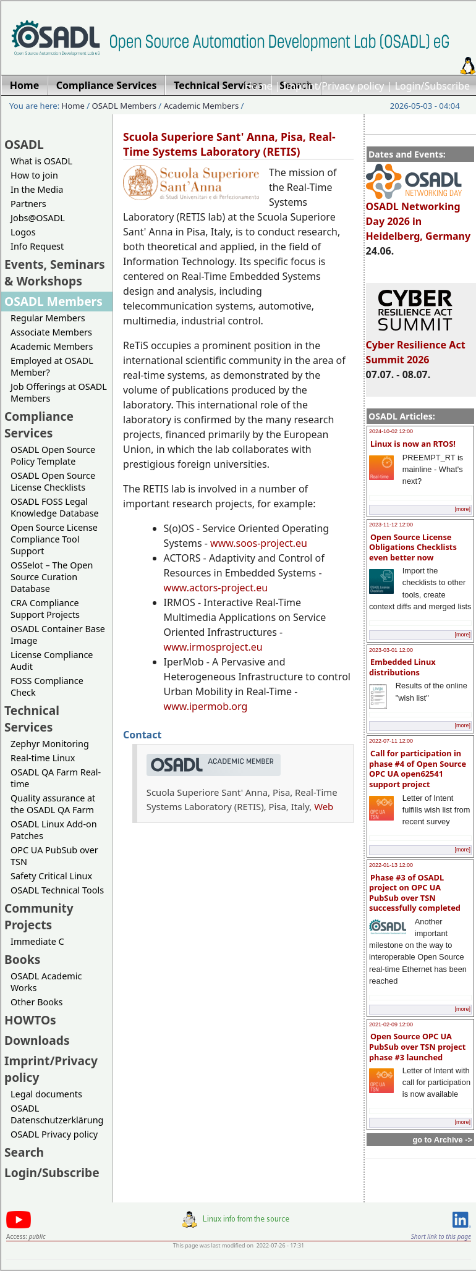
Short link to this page (441, 1236)
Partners (28, 203)
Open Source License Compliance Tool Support (54, 539)
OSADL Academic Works (46, 982)
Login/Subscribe (432, 86)
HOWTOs (30, 1019)
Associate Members (51, 332)
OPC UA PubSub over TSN (54, 856)
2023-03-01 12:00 (391, 650)
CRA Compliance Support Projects (45, 608)
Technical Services (31, 718)
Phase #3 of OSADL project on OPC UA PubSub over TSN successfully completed (415, 893)
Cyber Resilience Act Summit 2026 (415, 346)
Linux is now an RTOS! (413, 443)
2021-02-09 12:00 (391, 1024)
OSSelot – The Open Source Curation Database (52, 576)
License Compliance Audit (52, 660)
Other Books (36, 1002)
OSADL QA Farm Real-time (56, 778)
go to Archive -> (442, 1139)
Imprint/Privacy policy (334, 86)
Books (22, 959)
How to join (34, 175)
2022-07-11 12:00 (391, 741)
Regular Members (48, 318)
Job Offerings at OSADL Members (59, 392)
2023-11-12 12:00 (391, 524)
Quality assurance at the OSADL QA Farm (53, 804)
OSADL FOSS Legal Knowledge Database (55, 507)
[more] (462, 509)
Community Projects (39, 916)
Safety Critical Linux (51, 876)
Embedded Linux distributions (402, 667)
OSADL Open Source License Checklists (53, 481)
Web (323, 806)
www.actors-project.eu (216, 587)
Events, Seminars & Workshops (54, 272)
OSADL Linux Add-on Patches (54, 830)
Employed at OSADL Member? (52, 366)
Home (258, 86)
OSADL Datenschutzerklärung (57, 1114)
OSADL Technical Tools (57, 890)
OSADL (24, 144)
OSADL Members (124, 105)
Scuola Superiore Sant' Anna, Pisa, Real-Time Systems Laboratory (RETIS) (229, 144)
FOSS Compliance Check (47, 686)
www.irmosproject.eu (213, 647)
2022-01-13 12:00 (391, 865)
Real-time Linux (43, 758)
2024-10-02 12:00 (391, 431)
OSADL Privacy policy (54, 1134)
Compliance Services (39, 424)
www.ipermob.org (206, 706)
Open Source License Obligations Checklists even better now (413, 547)
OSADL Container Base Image (58, 634)
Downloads (37, 1040)
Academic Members (201, 105)
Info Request (37, 246)
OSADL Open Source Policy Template (53, 455)
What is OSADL (41, 161)
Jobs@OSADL (38, 218)
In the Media (37, 189)
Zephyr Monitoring (50, 744)
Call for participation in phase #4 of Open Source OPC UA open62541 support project (417, 769)
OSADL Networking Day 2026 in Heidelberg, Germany (418, 215)
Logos (23, 232)
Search (24, 1152)
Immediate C (37, 941)
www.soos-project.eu (258, 543)
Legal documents (46, 1094)
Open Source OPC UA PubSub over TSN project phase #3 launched (417, 1046)
